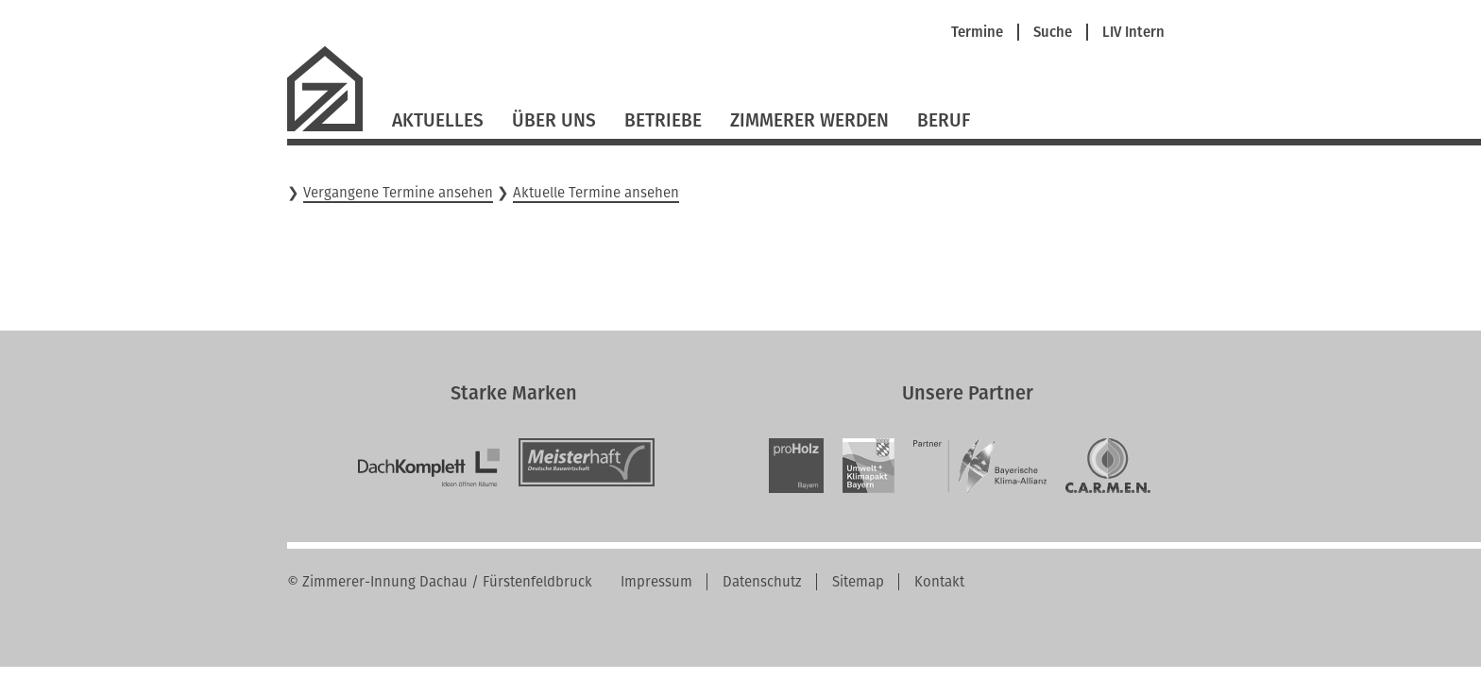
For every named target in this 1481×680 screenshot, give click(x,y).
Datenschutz (762, 581)
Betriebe (663, 120)
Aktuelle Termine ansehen (596, 192)
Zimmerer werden (809, 120)
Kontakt (939, 581)
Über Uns (554, 120)
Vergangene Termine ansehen (398, 192)
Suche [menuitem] (1052, 33)
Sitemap (858, 581)
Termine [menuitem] (977, 33)
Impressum (656, 581)
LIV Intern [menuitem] (1133, 33)
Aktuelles (438, 120)
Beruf (943, 120)
